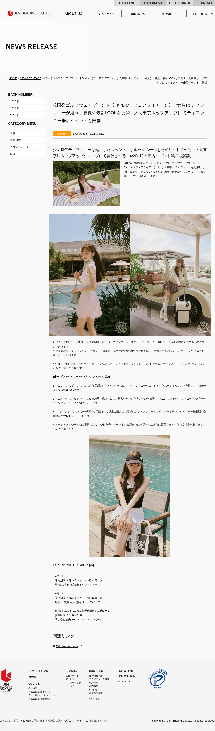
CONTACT (123, 681)
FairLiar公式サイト (67, 646)
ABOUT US (35, 677)
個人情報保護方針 (31, 720)
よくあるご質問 (9, 720)
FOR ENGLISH (153, 3)
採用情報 (94, 699)
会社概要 (32, 688)
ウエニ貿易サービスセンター (42, 695)
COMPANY (35, 683)
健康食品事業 (96, 693)
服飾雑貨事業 (96, 675)
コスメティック (73, 682)
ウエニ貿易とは (73, 13)
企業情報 (105, 13)
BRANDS (71, 670)
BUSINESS (96, 670)
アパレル (70, 679)
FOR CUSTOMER (179, 3)
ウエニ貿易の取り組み (39, 699)
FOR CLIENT (127, 3)
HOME (13, 78)
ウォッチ (70, 686)
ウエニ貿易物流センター (40, 692)
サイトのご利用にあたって (92, 720)
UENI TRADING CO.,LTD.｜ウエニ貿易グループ (32, 13)
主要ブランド (138, 13)
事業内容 (170, 13)
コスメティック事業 (99, 679)
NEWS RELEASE (30, 78)
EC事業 (93, 689)
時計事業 (93, 682)
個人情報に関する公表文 (59, 720)
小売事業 (93, 686)
